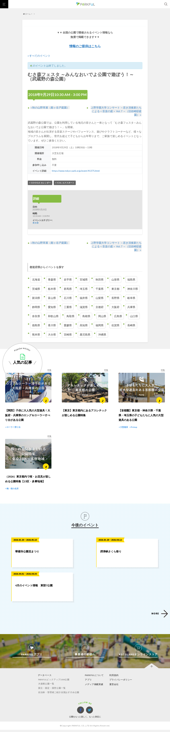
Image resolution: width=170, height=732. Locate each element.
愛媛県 (68, 325)
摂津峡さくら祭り (110, 553)
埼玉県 (84, 288)
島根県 (86, 316)
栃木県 (52, 288)
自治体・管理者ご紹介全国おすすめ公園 (58, 694)
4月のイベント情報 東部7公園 (34, 587)
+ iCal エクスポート (64, 183)
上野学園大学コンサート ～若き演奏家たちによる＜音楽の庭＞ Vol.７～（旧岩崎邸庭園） (116, 111)
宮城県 (84, 279)
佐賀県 (115, 325)
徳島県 (36, 325)
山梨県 (100, 297)
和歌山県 (53, 316)
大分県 (52, 334)
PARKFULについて (94, 678)
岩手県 (68, 279)
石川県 (68, 297)
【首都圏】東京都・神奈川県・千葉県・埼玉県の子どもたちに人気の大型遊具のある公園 (141, 416)
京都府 (100, 307)
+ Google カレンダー (40, 183)
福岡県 (100, 325)
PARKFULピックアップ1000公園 (54, 682)
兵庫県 (131, 307)
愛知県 (52, 307)
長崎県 (131, 325)
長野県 (115, 297)
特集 (49, 370)
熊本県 (36, 334)
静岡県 (36, 307)
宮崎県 (68, 334)
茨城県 (36, 288)
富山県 (52, 297)
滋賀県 (84, 307)
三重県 (68, 307)
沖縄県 (102, 334)
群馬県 (68, 288)
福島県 (131, 279)
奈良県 (36, 316)
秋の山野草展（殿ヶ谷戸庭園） (49, 107)
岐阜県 (131, 297)
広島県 (118, 316)
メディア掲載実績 (94, 687)
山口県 (134, 316)
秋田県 (100, 279)
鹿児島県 (85, 334)
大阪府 (115, 307)
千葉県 (100, 288)
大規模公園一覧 (46, 686)
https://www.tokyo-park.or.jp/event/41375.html (76, 170)
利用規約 (113, 678)
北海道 (36, 279)
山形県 (115, 279)
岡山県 (102, 316)
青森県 (52, 279)
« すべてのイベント (39, 55)
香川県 (52, 325)
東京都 (36, 223)
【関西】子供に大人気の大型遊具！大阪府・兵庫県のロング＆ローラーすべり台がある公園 (27, 416)
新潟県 (36, 297)
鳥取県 (70, 316)
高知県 (84, 325)
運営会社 (113, 687)
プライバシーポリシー (120, 682)
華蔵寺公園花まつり (27, 553)
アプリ (88, 682)
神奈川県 (132, 288)
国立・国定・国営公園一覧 (52, 690)
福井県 (84, 297)
